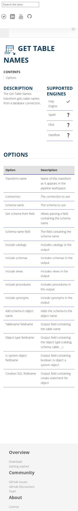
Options (11, 78)
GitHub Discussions (22, 487)
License (14, 507)
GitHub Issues (18, 482)
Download (15, 462)
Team (12, 491)
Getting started (19, 466)
